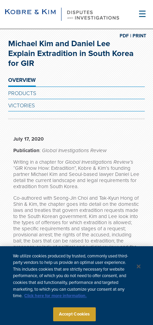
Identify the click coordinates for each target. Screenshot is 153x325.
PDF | (125, 36)
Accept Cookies (74, 315)
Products (22, 93)
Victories (21, 105)
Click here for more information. (55, 297)
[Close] (139, 268)
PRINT (139, 36)
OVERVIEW (22, 80)
